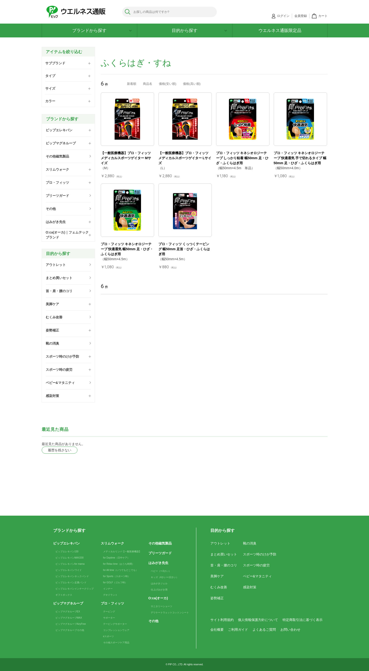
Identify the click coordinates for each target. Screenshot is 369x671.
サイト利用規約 (222, 620)
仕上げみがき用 (159, 589)
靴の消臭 (249, 543)
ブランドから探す (102, 30)
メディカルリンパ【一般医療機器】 (122, 551)
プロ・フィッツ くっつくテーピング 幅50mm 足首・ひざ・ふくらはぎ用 (184, 249)
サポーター (109, 617)
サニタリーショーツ (161, 606)
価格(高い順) (192, 84)
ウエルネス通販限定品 (279, 30)
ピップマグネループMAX (69, 617)
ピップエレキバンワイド (69, 570)
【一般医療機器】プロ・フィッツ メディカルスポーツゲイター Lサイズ (184, 158)
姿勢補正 (217, 598)
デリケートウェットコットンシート (170, 612)
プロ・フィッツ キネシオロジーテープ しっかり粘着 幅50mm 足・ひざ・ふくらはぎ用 (242, 158)
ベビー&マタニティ (257, 576)
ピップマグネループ (68, 603)
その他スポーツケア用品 (116, 642)
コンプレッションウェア (116, 630)
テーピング (109, 611)
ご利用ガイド (238, 629)
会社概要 (217, 629)
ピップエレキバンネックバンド (72, 576)
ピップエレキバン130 (67, 551)
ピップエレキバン (66, 543)
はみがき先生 (158, 563)
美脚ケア (217, 576)
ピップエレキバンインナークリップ (75, 588)
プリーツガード (160, 553)
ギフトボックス (64, 595)
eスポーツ (108, 636)
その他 (153, 621)
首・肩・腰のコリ (223, 565)
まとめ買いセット (223, 554)
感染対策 (249, 587)
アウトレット (220, 543)
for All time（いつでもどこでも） (120, 570)
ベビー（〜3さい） (161, 571)
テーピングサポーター (115, 624)
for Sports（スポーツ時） (116, 576)
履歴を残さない (59, 450)
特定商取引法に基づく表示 (303, 620)
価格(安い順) (168, 84)
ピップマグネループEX (68, 611)
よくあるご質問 (264, 629)
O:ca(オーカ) (158, 598)
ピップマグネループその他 (70, 630)
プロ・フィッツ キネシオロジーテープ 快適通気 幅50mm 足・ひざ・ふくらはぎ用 (127, 249)
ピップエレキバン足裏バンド (71, 582)
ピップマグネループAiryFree (71, 624)
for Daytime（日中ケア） (116, 557)
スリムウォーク (112, 543)
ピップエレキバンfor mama (70, 564)
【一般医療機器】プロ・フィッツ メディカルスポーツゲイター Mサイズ (126, 158)
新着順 (131, 84)
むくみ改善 (218, 587)
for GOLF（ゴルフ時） (115, 582)
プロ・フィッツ (112, 603)
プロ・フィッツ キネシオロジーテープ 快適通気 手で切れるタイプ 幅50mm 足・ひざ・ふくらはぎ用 (300, 158)
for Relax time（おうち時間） (119, 564)
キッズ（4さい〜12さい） (165, 577)
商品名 (147, 84)
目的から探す (199, 30)
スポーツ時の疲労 (256, 565)
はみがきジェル (159, 583)
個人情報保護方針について (258, 620)
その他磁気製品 (160, 543)
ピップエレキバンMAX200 (70, 557)
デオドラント (110, 595)
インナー (108, 588)
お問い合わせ (290, 629)
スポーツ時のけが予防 (259, 554)
